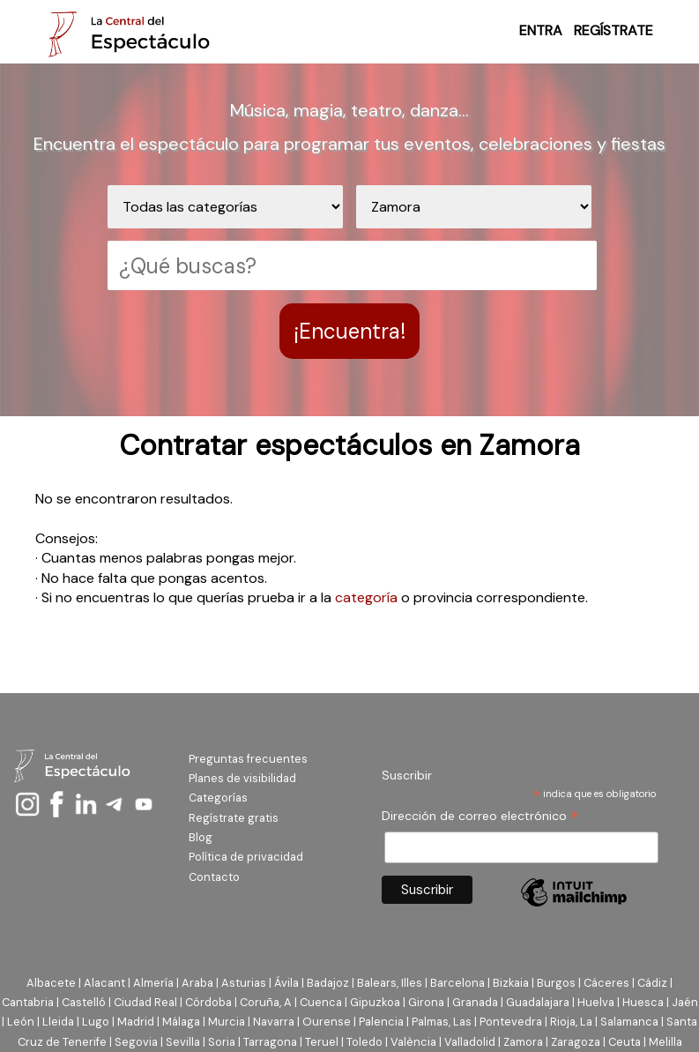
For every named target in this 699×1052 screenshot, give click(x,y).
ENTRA (540, 30)
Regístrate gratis (234, 817)
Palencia (381, 1021)
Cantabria (28, 1002)
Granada (475, 1002)
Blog (200, 837)
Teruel (321, 1041)
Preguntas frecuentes (248, 758)
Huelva (595, 1002)
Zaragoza (575, 1041)
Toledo (364, 1041)
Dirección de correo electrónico (480, 816)
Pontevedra (511, 1021)
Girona (426, 1002)
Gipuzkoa (375, 1002)
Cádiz (652, 982)
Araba (197, 982)
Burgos (556, 982)
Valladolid (469, 1041)
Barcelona (457, 982)
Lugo (95, 1021)
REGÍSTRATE (613, 30)
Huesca (643, 1002)
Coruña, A (266, 1002)
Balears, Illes (389, 982)
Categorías (218, 797)
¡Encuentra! (349, 331)
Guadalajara (537, 1002)
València (413, 1041)
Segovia (136, 1041)
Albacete (51, 982)
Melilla (665, 1041)
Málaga (181, 1021)
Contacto (214, 876)
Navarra (273, 1021)
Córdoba (208, 1002)
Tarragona (270, 1041)
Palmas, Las (442, 1021)
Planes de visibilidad (242, 778)
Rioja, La (571, 1021)
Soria (221, 1041)
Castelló (84, 1002)
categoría (366, 597)
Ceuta (624, 1041)
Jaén (685, 1002)
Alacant (104, 982)
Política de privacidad (246, 856)
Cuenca (321, 1002)
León (20, 1021)
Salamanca (629, 1021)
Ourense (326, 1021)
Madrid (135, 1021)
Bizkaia (511, 982)
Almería (153, 982)
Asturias (243, 982)
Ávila (286, 982)
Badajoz (328, 982)
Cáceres (606, 982)
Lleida (58, 1021)
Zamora (523, 1041)
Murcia (226, 1021)
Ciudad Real (145, 1002)
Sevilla (183, 1041)
